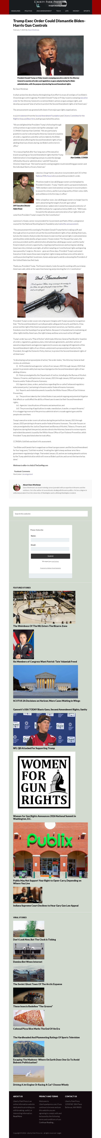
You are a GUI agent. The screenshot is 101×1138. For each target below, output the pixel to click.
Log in (59, 1133)
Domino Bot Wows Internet (27, 961)
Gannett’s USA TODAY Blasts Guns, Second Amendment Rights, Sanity (50, 709)
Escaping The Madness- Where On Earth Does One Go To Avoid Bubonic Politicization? (46, 1061)
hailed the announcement (69, 224)
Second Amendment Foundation (48, 116)
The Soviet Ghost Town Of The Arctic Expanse (37, 984)
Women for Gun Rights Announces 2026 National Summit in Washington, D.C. (44, 817)
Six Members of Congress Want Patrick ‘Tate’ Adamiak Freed (45, 661)
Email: (33, 545)
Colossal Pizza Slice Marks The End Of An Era (36, 1028)
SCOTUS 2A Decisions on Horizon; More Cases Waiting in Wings (46, 700)
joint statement (22, 116)
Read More (17, 1116)
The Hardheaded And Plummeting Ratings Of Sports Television (46, 1037)
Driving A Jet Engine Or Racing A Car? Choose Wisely (41, 1084)
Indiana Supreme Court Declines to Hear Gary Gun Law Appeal (45, 905)
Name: (33, 536)
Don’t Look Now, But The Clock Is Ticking (34, 939)
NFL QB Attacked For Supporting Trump (34, 748)
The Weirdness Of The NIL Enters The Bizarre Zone (40, 626)
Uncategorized (27, 474)
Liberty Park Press (50, 3)
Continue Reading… (47, 1122)
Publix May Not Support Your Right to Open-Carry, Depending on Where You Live (47, 882)
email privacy (55, 561)
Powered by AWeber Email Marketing (50, 568)
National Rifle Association (46, 176)
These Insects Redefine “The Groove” (33, 1006)
